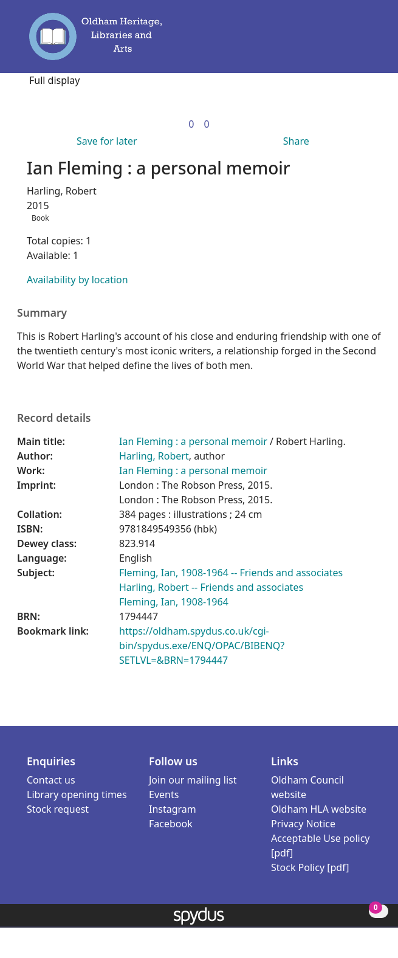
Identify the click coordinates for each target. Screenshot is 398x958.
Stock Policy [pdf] (310, 867)
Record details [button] (54, 418)
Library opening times (77, 794)
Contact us (51, 780)
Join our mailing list (192, 780)
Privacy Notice (303, 823)
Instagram (172, 809)
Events (164, 794)
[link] (191, 124)
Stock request (58, 809)
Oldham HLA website (318, 809)
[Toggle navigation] (366, 42)
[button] (349, 42)
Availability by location (77, 279)
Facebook (171, 823)
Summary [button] (42, 312)
